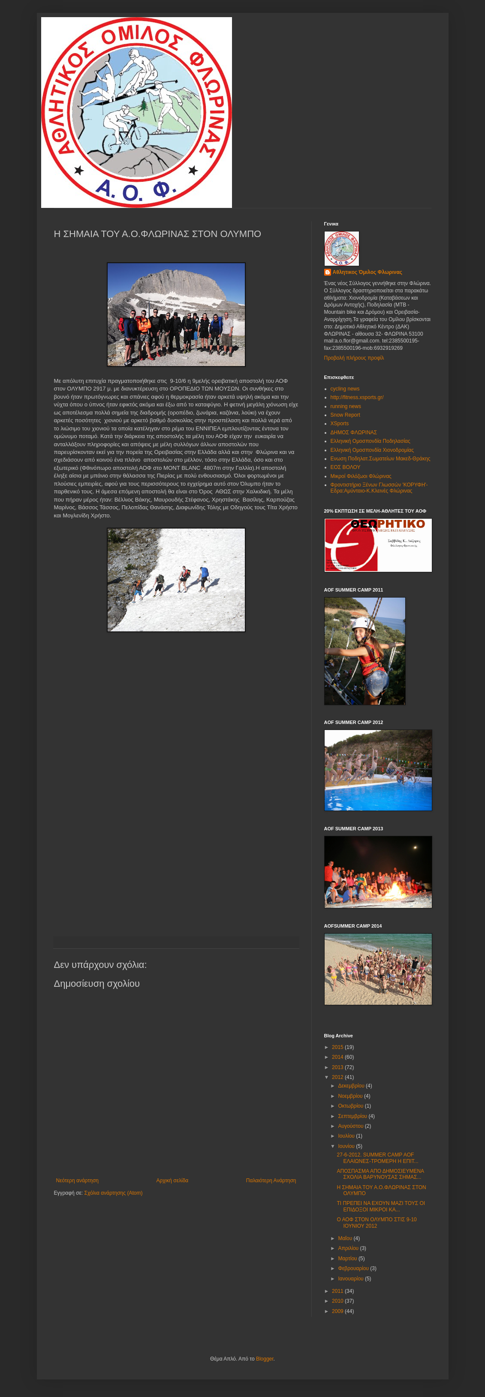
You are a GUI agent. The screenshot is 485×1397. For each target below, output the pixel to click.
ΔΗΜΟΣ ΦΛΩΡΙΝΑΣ (354, 433)
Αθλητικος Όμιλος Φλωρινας (368, 272)
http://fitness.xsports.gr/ (357, 397)
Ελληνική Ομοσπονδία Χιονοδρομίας (372, 450)
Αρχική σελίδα (172, 1181)
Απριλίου (349, 1248)
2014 (338, 1057)
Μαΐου (345, 1238)
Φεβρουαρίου (354, 1268)
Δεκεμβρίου (352, 1086)
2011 (338, 1291)
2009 (338, 1311)
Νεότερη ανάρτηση (77, 1181)
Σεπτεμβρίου (353, 1116)
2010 (338, 1301)
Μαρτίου (348, 1259)
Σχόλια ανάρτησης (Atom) (113, 1193)
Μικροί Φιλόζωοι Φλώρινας (361, 476)
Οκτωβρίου (351, 1106)
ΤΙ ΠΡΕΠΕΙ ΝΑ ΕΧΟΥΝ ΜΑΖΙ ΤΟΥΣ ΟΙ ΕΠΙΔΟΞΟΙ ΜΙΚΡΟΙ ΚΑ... (381, 1206)
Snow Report (345, 415)
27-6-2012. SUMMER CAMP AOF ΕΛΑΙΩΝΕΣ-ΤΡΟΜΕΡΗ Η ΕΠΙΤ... (377, 1158)
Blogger (265, 1359)
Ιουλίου (347, 1136)
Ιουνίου (347, 1146)
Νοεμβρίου (351, 1096)
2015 (338, 1047)
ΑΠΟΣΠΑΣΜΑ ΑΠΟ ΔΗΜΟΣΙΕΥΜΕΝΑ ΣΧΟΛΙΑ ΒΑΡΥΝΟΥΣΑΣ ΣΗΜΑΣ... (380, 1174)
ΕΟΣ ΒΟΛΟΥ (346, 467)
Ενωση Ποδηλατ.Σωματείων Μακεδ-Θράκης (381, 459)
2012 (338, 1077)
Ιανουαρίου (351, 1279)
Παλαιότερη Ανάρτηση (271, 1181)
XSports (340, 424)
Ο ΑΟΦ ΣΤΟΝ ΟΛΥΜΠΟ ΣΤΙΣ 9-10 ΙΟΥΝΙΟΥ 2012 (376, 1223)
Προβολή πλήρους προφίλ (354, 358)
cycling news (345, 389)
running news (346, 406)
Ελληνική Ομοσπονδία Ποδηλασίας (370, 441)
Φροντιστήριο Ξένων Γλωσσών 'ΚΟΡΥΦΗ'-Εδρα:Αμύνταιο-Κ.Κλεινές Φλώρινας (379, 488)
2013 (338, 1067)
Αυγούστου (351, 1126)
